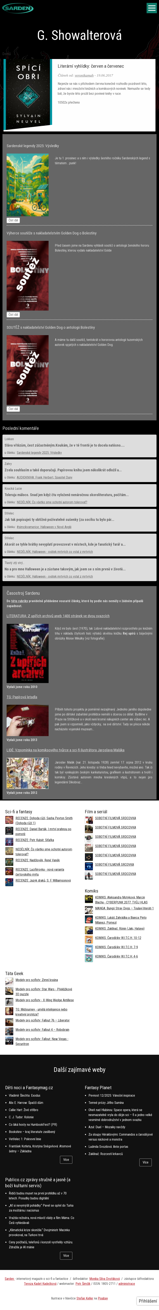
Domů (6, 54)
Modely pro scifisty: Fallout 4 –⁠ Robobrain (42, 1030)
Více (66, 1160)
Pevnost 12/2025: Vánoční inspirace (111, 1095)
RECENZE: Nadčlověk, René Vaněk (38, 860)
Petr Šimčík (82, 1284)
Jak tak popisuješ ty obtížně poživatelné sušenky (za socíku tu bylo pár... (59, 520)
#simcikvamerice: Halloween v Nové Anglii (44, 527)
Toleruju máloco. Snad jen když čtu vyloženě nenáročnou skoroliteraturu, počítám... (67, 495)
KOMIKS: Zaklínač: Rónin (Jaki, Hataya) (120, 928)
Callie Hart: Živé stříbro (23, 1110)
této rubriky (19, 601)
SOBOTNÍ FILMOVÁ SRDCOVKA (115, 818)
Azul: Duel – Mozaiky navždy (106, 1127)
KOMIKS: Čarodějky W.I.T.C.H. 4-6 (116, 956)
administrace (126, 1284)
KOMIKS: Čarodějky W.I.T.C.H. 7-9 (116, 947)
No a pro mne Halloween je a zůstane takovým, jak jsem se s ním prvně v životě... (65, 569)
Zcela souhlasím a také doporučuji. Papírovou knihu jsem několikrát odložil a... (63, 470)
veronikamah (84, 75)
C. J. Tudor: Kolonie (21, 1117)
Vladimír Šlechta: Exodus (24, 1095)
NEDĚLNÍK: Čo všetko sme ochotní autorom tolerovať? (52, 502)
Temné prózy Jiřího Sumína (106, 1103)
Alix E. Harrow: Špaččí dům (26, 1103)
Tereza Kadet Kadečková (40, 1284)
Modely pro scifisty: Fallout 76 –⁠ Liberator (43, 1020)
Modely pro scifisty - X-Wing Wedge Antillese (45, 1000)
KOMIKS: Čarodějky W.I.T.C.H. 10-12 (118, 938)
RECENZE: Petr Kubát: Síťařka (35, 840)
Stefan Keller (85, 1298)
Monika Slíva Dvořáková (104, 1279)
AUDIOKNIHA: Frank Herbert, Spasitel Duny (44, 477)
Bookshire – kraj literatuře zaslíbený (32, 1132)
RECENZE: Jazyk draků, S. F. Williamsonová (43, 880)
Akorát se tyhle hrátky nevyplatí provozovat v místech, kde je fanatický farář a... (65, 544)
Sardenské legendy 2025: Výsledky (39, 453)
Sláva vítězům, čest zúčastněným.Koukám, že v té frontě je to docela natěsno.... (65, 445)
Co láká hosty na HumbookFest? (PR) (33, 1125)
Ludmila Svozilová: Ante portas (108, 1147)
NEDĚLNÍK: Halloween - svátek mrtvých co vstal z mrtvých (55, 552)
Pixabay (103, 1298)
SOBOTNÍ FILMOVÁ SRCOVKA (114, 865)
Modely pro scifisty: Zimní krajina (37, 980)
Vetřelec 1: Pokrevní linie (25, 1139)
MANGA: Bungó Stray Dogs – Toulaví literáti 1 (124, 908)
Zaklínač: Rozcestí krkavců (105, 1154)
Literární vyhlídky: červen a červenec (91, 66)
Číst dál (13, 220)
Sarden (10, 1279)
